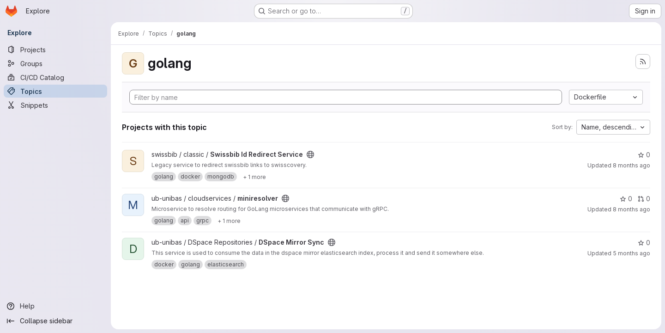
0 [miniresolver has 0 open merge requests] (644, 199)
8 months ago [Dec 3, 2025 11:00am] (631, 165)
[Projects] (55, 49)
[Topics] (55, 91)
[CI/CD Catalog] (55, 77)
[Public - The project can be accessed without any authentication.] (310, 154)
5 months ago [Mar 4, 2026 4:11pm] (631, 253)
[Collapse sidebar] (55, 320)
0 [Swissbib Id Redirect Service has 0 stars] (644, 155)
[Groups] (55, 63)
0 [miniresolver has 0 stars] (626, 199)
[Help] (55, 306)
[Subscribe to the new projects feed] (642, 61)
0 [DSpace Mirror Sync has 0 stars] (644, 243)
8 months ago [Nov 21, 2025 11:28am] (631, 209)
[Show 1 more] (254, 176)
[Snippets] (55, 105)
